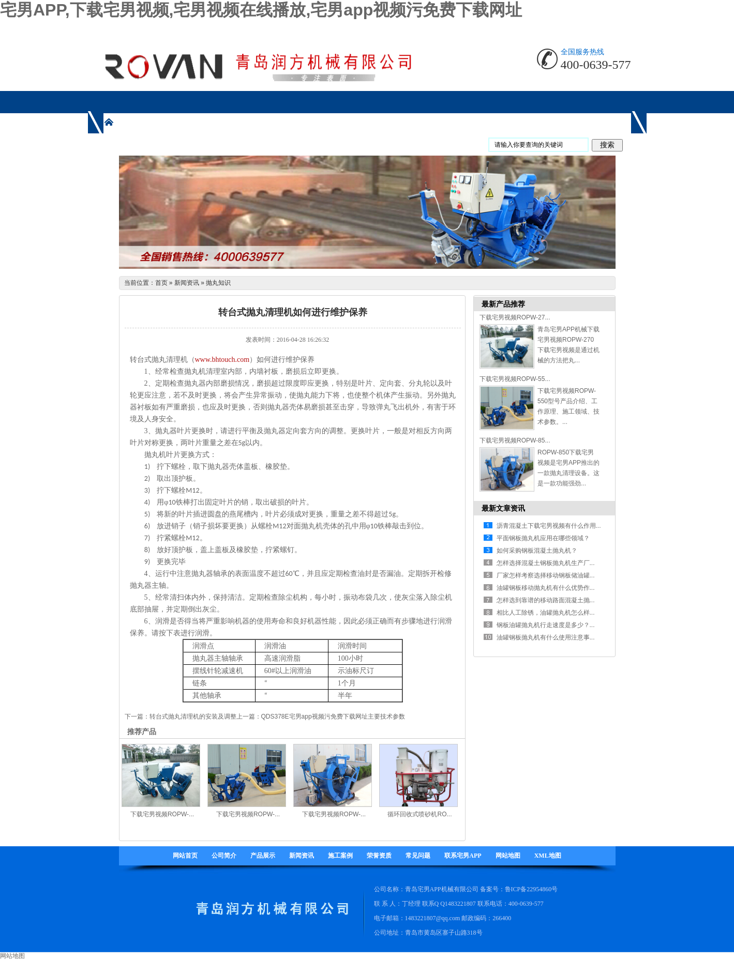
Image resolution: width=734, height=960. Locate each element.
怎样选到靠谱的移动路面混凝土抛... (546, 600)
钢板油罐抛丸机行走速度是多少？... (546, 625)
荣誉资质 (379, 855)
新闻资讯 (186, 282)
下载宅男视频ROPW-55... (515, 379)
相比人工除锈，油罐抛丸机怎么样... (546, 612)
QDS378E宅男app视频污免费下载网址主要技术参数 (333, 716)
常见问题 (418, 855)
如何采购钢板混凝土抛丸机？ (537, 550)
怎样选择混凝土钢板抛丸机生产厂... (546, 563)
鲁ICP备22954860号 (531, 889)
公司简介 (224, 855)
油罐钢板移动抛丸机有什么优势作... (546, 587)
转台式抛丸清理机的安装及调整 (192, 716)
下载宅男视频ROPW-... (162, 814)
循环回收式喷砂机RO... (419, 814)
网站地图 (508, 855)
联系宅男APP (462, 855)
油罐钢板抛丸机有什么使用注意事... (546, 637)
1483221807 (460, 903)
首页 (161, 282)
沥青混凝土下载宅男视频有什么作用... (549, 525)
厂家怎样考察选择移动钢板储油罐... (546, 575)
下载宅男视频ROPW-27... (515, 317)
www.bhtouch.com (222, 359)
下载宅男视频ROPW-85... (515, 440)
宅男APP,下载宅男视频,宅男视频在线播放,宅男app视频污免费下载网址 (261, 10)
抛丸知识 (218, 282)
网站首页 (185, 855)
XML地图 (547, 855)
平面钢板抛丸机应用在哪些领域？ (543, 538)
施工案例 (340, 855)
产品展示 (262, 855)
